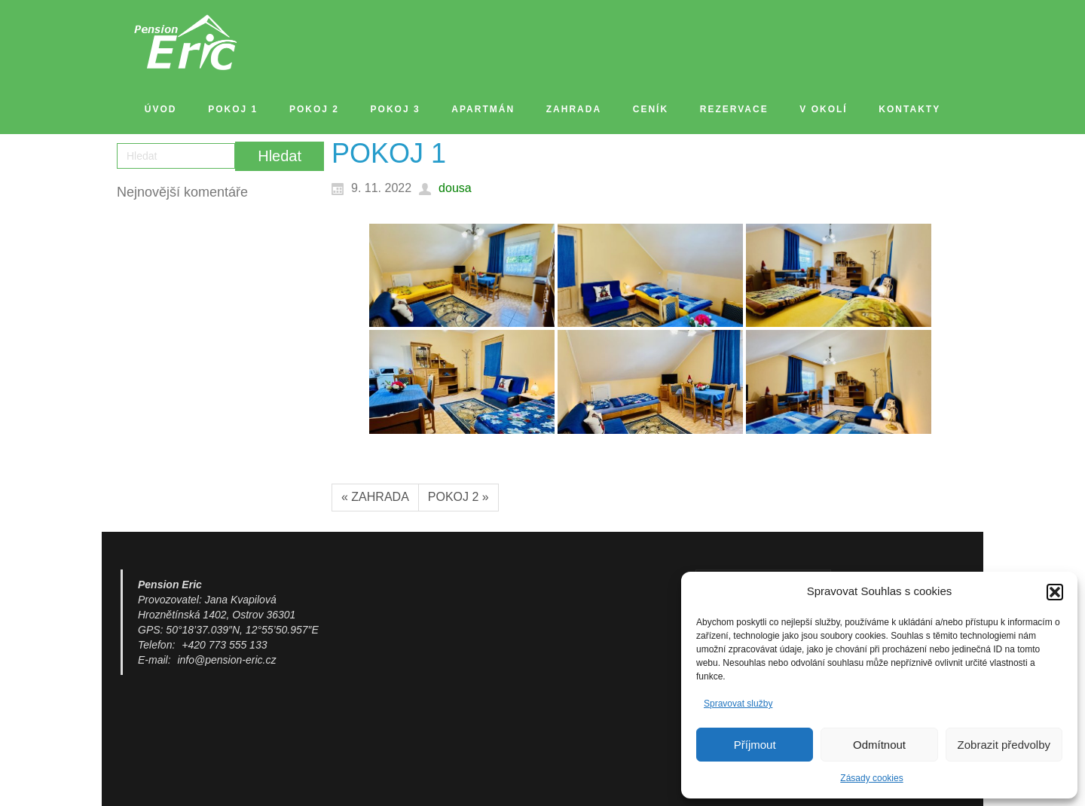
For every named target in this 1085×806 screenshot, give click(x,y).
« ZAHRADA (375, 496)
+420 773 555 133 (224, 645)
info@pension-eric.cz (226, 660)
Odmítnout (879, 744)
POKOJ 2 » (458, 496)
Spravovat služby (738, 703)
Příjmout (755, 744)
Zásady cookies (871, 778)
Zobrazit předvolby (1004, 744)
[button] (1054, 592)
